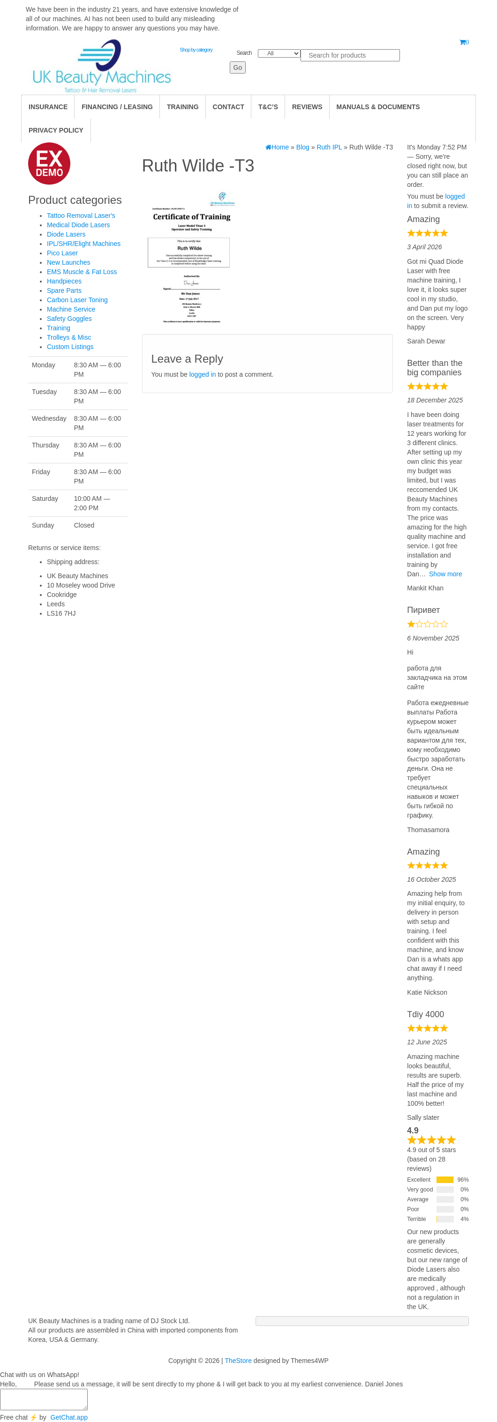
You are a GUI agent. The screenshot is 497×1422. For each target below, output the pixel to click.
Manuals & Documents (378, 107)
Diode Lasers (66, 234)
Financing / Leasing (117, 107)
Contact (228, 107)
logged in (202, 374)
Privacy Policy (56, 130)
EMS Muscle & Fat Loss (82, 271)
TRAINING (183, 107)
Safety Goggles (69, 318)
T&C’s (268, 107)
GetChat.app (69, 1417)
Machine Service (71, 309)
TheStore (238, 1360)
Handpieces (64, 281)
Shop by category (196, 49)
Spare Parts (64, 290)
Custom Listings (70, 346)
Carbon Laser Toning (77, 300)
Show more (445, 574)
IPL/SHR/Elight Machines (83, 243)
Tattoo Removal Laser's (81, 215)
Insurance (48, 107)
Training (58, 328)
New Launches (68, 262)
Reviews (307, 107)
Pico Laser (62, 253)
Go (237, 67)
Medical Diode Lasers (78, 225)
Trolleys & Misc (69, 337)
